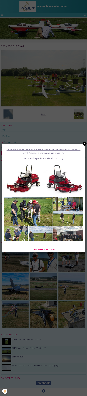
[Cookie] (5, 391)
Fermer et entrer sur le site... (43, 249)
